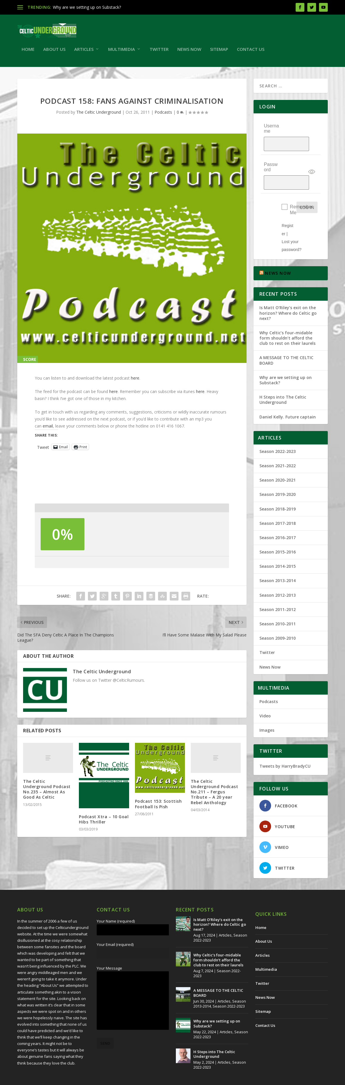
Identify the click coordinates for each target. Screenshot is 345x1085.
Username (271, 131)
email (48, 429)
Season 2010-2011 (277, 603)
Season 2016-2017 (277, 517)
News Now (189, 52)
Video (265, 695)
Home (28, 52)
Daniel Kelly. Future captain (287, 396)
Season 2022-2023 (277, 431)
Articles (83, 52)
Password (271, 158)
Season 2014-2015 (277, 546)
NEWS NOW (278, 253)
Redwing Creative (124, 1078)
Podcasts (163, 115)
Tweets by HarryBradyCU (285, 746)
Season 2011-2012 (277, 589)
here (135, 381)
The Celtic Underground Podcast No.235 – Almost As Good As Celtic (47, 792)
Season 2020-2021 (277, 460)
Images (266, 710)
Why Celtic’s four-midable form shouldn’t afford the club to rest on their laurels (287, 318)
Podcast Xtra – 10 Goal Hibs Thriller (104, 822)
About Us (54, 52)
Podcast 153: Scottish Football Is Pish (158, 806)
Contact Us (250, 52)
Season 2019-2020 (277, 474)
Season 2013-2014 (277, 560)
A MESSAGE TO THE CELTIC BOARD (286, 340)
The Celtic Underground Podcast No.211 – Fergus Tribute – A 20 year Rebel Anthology (214, 794)
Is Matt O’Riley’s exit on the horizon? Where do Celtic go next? (288, 293)
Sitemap (219, 52)
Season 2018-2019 (277, 489)
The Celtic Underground (98, 115)
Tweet (43, 449)
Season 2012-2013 (277, 575)
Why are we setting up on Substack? (87, 7)
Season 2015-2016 (277, 531)
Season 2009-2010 (277, 618)
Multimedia (121, 52)
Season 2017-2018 (277, 503)
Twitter (159, 52)
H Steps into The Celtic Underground (282, 379)
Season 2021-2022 (277, 445)
